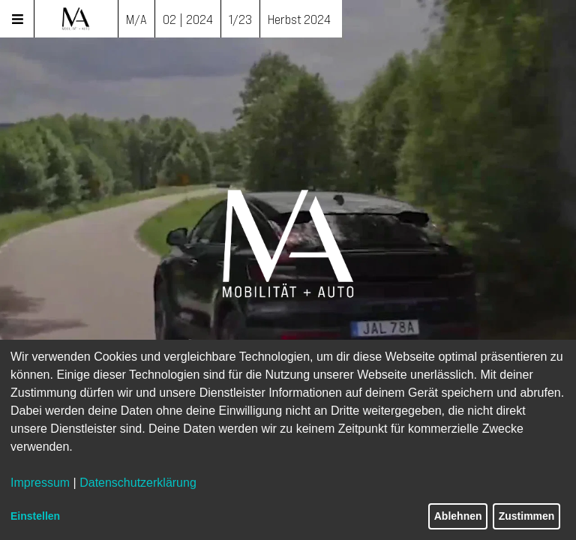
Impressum (40, 482)
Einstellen (35, 516)
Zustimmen (527, 516)
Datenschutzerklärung (138, 482)
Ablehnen (458, 516)
